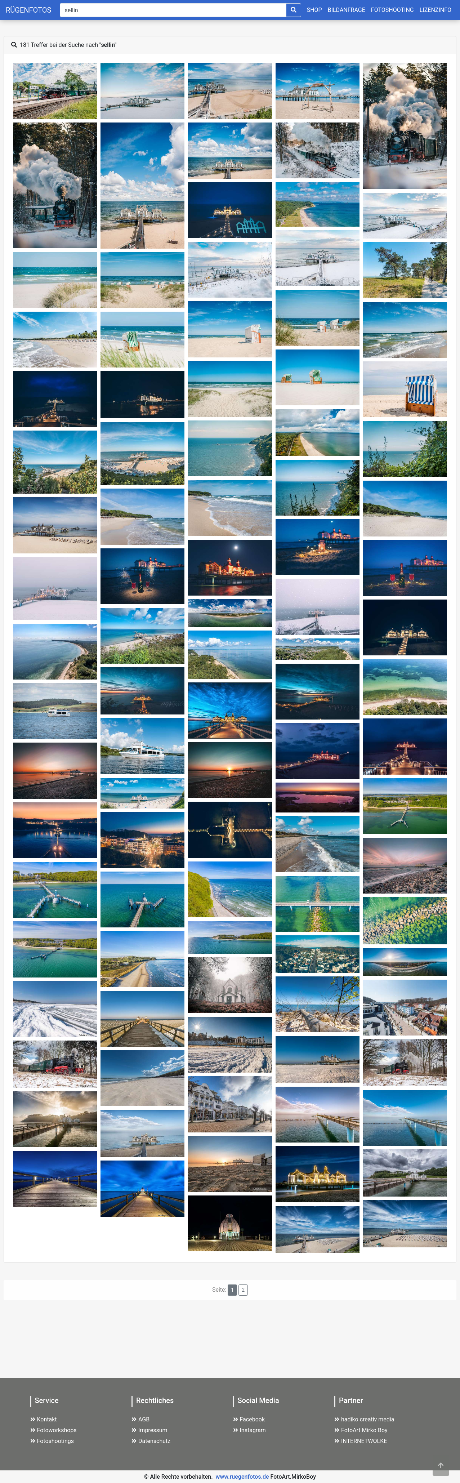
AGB (140, 1419)
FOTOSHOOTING (392, 9)
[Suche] (173, 10)
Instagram (249, 1430)
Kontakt (43, 1419)
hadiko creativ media (364, 1419)
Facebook (249, 1419)
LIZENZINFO (435, 9)
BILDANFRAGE (346, 9)
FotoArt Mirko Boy (361, 1430)
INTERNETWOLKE (360, 1441)
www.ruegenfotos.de (242, 1476)
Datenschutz (150, 1441)
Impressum (149, 1430)
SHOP (314, 9)
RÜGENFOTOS (28, 10)
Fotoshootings (52, 1441)
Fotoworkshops (53, 1430)
